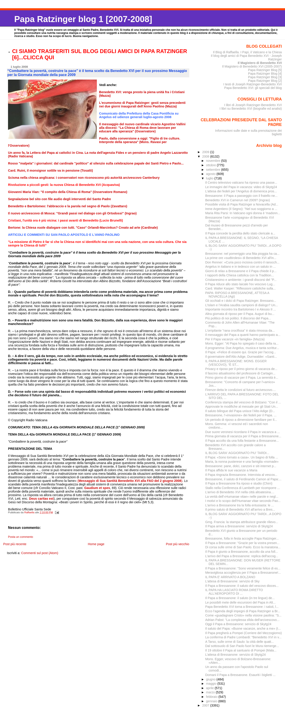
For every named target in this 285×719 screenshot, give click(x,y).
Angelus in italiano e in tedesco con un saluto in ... (240, 266)
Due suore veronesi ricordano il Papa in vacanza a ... (242, 432)
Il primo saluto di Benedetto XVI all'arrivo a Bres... (240, 509)
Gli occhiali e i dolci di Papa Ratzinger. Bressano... (240, 300)
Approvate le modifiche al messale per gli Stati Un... (241, 406)
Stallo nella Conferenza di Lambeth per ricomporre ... (242, 488)
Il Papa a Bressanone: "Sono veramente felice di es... (243, 568)
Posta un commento (20, 536)
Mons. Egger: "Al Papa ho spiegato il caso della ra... (242, 343)
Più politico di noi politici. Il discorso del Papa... (238, 318)
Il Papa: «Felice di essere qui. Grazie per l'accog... (240, 352)
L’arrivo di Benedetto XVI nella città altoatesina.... (239, 492)
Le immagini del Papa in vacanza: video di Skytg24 (241, 187)
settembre (213, 169)
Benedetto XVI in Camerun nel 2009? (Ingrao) (237, 200)
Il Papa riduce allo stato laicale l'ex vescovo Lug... (240, 284)
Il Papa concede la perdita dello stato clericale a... (240, 233)
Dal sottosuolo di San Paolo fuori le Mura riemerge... (242, 646)
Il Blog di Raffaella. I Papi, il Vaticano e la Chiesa (247, 52)
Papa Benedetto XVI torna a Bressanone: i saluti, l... (242, 606)
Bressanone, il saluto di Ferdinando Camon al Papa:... (243, 479)
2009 (206, 152)
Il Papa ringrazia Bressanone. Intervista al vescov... (241, 475)
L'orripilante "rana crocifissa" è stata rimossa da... (240, 330)
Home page (96, 544)
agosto (211, 174)
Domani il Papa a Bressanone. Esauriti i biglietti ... (240, 675)
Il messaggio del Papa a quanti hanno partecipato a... (242, 335)
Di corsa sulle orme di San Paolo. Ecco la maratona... (243, 547)
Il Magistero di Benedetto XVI (260, 63)
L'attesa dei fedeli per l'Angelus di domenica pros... (241, 191)
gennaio (212, 701)
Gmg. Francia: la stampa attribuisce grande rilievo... (241, 522)
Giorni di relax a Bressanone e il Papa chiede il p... (241, 271)
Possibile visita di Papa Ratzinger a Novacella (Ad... (241, 204)
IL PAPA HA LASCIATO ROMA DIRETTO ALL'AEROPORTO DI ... (234, 591)
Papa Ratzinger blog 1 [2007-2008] (83, 19)
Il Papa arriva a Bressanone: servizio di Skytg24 (239, 526)
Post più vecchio (177, 544)
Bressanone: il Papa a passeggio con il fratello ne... (241, 195)
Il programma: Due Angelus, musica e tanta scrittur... (242, 348)
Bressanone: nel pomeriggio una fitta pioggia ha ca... (242, 253)
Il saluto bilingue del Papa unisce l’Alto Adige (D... (240, 411)
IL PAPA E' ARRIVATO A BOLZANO (230, 577)
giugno (211, 679)
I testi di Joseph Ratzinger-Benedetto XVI (252, 84)
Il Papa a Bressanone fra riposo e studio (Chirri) (239, 483)
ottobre (211, 165)
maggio (211, 683)
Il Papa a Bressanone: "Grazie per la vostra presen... (242, 543)
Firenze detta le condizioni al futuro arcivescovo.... (240, 390)
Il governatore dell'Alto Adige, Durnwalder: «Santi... (241, 356)
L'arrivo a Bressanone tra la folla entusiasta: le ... (239, 505)
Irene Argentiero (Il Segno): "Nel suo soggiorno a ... (241, 209)
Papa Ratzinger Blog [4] (265, 73)
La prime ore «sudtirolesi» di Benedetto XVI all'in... (240, 258)
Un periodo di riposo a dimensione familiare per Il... (241, 419)
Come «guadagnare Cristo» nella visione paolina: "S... (243, 615)
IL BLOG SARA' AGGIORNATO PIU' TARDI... (237, 453)
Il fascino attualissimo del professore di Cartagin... (240, 373)
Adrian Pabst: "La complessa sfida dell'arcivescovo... (242, 620)
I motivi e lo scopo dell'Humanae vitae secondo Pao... (243, 501)
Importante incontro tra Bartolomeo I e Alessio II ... (240, 309)
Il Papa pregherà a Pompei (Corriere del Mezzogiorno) (243, 633)
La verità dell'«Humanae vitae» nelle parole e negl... (241, 496)
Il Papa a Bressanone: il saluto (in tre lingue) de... (240, 598)
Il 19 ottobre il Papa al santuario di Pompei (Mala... (241, 650)
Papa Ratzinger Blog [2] (265, 80)
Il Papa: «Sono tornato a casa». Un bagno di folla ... (241, 457)
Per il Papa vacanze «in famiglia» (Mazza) (235, 339)
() (129, 481)
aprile (210, 688)
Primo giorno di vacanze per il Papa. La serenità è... (241, 377)
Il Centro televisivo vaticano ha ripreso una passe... (241, 182)
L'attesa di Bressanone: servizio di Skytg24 (235, 654)
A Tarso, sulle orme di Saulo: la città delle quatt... (239, 641)
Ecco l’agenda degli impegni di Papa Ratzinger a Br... (242, 611)
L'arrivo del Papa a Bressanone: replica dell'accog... (241, 556)
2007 (206, 705)
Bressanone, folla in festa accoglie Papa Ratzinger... (242, 538)
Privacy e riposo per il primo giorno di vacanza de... (241, 369)
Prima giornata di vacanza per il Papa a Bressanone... (243, 436)
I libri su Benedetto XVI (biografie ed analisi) (251, 108)
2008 (206, 156)
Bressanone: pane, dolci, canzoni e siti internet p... (240, 466)
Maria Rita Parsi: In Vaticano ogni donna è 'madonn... (242, 213)
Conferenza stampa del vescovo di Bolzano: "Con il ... (243, 402)
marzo (211, 692)
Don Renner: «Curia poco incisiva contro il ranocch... (242, 262)
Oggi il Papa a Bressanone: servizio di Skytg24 (238, 624)
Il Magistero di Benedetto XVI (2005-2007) (252, 66)
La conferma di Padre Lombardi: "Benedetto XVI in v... (243, 637)
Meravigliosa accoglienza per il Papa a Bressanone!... (243, 572)
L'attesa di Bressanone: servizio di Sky (232, 581)
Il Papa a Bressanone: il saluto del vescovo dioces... (242, 586)
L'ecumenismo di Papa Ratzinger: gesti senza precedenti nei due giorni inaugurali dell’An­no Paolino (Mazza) (142, 104)
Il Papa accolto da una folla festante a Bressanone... (242, 440)
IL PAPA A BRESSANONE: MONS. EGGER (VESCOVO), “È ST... (236, 362)
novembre (213, 160)
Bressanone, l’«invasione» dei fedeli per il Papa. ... (241, 415)
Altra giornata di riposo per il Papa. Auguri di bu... (239, 314)
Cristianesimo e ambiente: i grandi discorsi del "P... (241, 279)
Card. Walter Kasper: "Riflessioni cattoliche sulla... (240, 288)
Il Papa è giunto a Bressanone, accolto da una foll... (241, 551)
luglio (210, 178)
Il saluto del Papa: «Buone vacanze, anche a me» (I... (243, 628)
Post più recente (14, 544)
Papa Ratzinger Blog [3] (265, 77)
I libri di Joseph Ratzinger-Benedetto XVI (253, 105)
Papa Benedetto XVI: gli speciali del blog (253, 88)
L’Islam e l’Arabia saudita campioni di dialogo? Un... (241, 305)
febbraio (212, 696)
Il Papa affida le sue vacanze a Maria (231, 470)
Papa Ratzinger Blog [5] (265, 70)
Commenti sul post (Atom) (39, 553)
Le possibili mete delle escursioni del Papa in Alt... (240, 602)
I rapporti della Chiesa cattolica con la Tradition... (239, 275)
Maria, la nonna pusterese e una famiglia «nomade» (242, 461)
